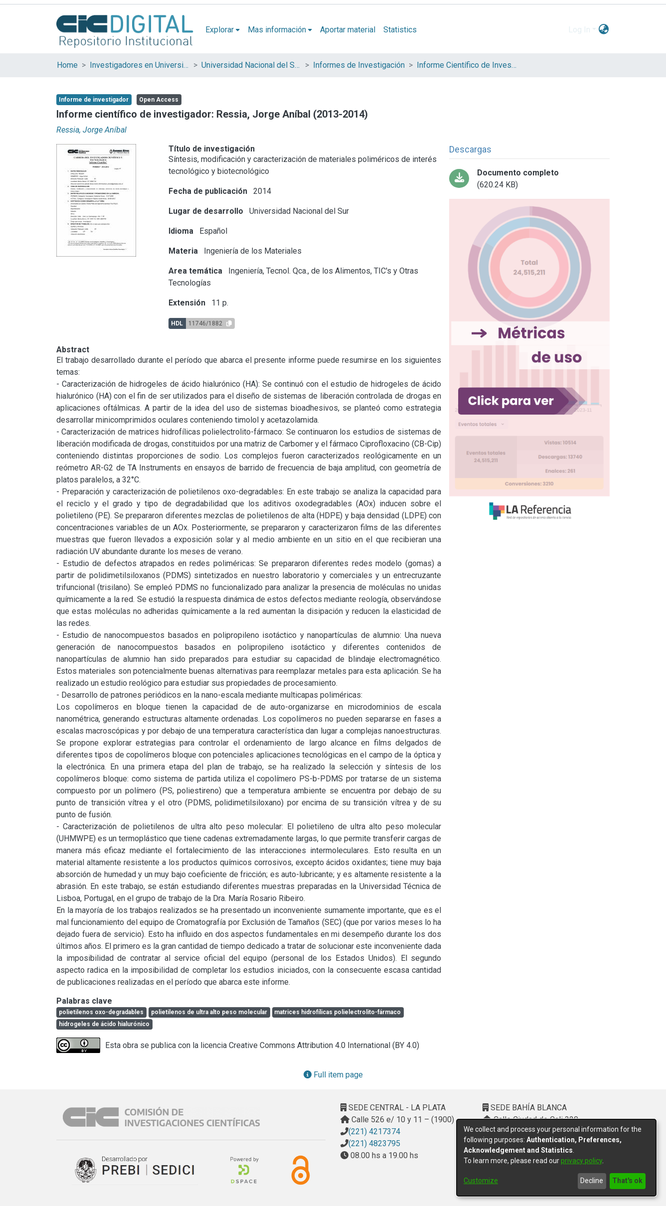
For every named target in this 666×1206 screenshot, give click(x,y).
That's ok (627, 1181)
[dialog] (556, 1157)
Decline (591, 1181)
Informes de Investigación (359, 65)
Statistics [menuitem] (400, 29)
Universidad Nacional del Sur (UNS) (251, 65)
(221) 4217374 (374, 1131)
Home (67, 65)
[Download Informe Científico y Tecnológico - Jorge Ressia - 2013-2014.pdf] (529, 179)
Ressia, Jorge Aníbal (91, 130)
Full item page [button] (333, 1074)
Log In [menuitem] (579, 29)
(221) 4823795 (374, 1143)
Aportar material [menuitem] (347, 29)
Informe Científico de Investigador (466, 65)
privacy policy (581, 1161)
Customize (481, 1181)
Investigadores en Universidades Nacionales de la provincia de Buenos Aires (139, 65)
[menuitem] (222, 30)
